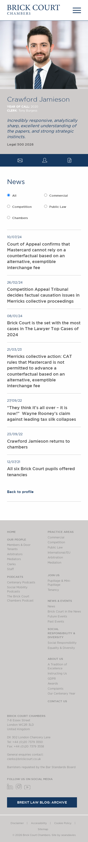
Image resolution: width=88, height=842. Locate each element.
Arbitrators (15, 554)
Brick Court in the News (64, 611)
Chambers (20, 218)
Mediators (14, 559)
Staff (10, 569)
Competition (22, 207)
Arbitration (55, 557)
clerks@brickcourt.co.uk (24, 759)
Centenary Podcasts (21, 582)
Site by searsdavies (64, 835)
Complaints (55, 688)
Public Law (57, 207)
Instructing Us (57, 673)
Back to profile (20, 492)
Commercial (58, 195)
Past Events (56, 621)
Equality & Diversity (61, 648)
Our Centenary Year (61, 693)
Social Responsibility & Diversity (61, 633)
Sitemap (43, 829)
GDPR (52, 678)
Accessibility (39, 823)
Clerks (11, 564)
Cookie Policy (63, 823)
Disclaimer (17, 823)
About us (55, 658)
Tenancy (53, 590)
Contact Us (57, 701)
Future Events (57, 616)
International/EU (59, 552)
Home (11, 531)
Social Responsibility (62, 642)
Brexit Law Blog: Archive (42, 802)
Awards (53, 683)
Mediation (54, 562)
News (51, 606)
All (14, 195)
